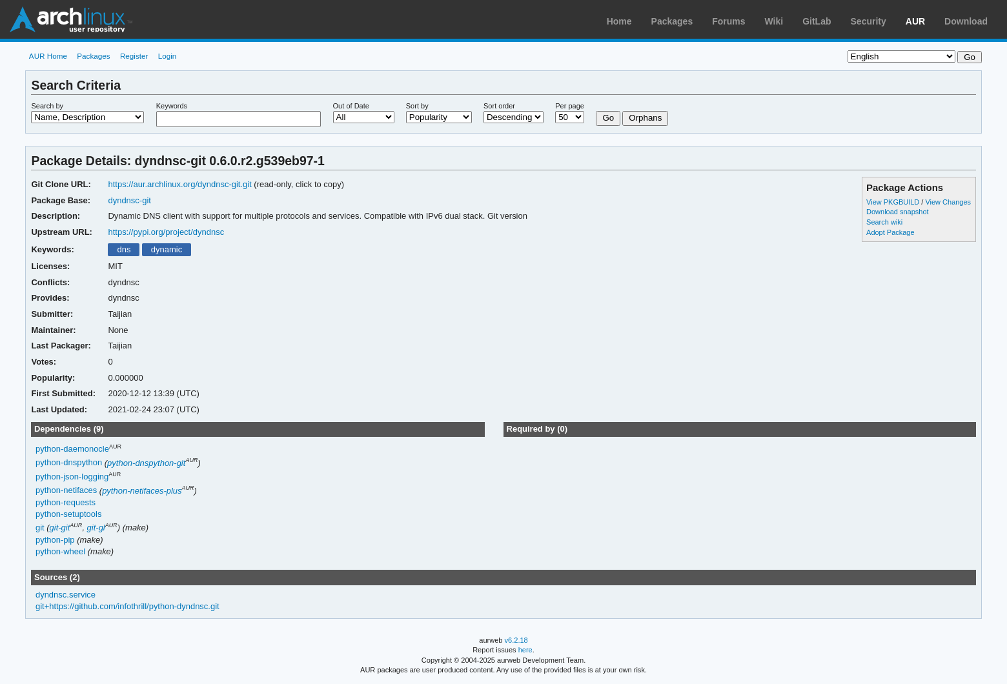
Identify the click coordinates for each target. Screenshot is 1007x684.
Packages (672, 21)
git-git (60, 527)
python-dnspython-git (146, 463)
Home (619, 21)
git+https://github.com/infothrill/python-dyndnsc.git (127, 606)
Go (608, 118)
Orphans (645, 118)
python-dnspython (69, 463)
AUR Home (48, 56)
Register (134, 56)
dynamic (166, 249)
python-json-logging (72, 476)
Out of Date (351, 106)
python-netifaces (66, 491)
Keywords (171, 106)
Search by (47, 106)
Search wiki (884, 222)
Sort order (499, 106)
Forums (728, 21)
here (525, 650)
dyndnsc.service (66, 594)
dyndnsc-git (129, 200)
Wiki (774, 21)
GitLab (816, 21)
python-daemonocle (72, 449)
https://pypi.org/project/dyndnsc (166, 232)
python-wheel (60, 551)
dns (123, 249)
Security (868, 21)
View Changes (948, 202)
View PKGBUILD (893, 202)
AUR (915, 21)
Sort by (417, 106)
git (40, 527)
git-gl (96, 527)
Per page (569, 106)
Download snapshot (897, 212)
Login (167, 56)
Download (966, 21)
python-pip (55, 540)
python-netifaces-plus (141, 491)
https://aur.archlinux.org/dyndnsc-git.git (179, 184)
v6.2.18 (516, 640)
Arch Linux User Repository (71, 19)
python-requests (66, 502)
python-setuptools (69, 514)
